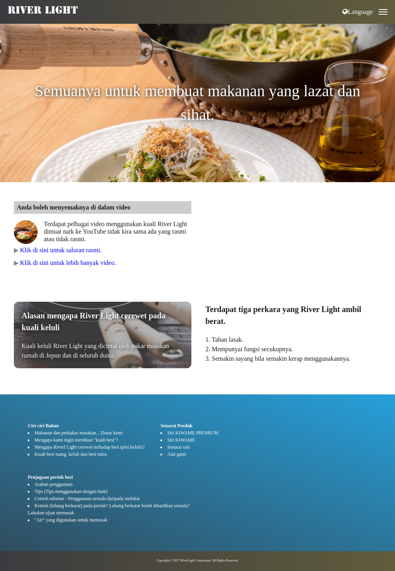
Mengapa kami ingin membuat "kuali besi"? (76, 440)
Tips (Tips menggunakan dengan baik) (70, 491)
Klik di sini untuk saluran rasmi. (61, 250)
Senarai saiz (178, 447)
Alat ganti (176, 454)
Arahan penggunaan (53, 484)
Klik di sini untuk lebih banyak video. (68, 262)
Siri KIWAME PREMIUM (192, 433)
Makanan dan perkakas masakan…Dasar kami (78, 433)
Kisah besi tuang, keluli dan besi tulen (70, 454)
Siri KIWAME (181, 440)
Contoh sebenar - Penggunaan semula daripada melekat (87, 498)
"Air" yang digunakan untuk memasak (70, 520)
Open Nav (387, 6)
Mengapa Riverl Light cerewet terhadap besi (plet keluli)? (89, 447)
